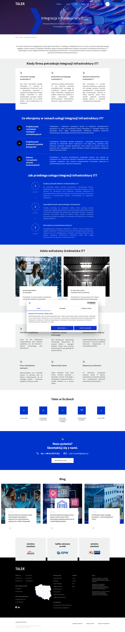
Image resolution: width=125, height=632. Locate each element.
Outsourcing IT (56, 591)
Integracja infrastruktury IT (59, 597)
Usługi (68, 4)
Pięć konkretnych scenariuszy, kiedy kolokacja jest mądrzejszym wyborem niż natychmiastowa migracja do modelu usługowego (100, 593)
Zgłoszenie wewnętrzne (104, 623)
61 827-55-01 (29, 578)
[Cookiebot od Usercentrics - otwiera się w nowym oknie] (90, 303)
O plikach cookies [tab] (86, 308)
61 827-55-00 (29, 575)
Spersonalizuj (62, 328)
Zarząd (74, 580)
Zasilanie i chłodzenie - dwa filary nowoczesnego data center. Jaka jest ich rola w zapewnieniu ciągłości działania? (100, 580)
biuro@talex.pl (29, 580)
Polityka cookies (90, 623)
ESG (73, 583)
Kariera (83, 4)
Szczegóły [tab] (62, 308)
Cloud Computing (57, 583)
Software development (58, 594)
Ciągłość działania (57, 586)
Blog (76, 4)
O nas (73, 578)
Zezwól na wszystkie (85, 328)
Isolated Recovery (57, 589)
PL (107, 4)
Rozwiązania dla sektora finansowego (62, 605)
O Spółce (59, 4)
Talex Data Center (57, 578)
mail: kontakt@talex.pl (78, 453)
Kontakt (92, 4)
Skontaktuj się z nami (63, 460)
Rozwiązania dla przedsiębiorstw (61, 607)
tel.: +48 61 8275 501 (50, 453)
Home (16, 37)
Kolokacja (55, 580)
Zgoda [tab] (38, 308)
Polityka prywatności (77, 623)
